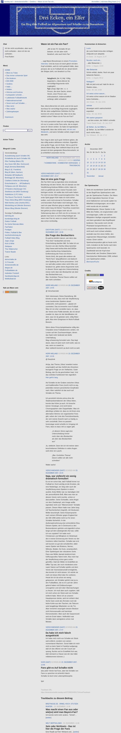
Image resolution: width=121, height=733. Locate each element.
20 (96, 166)
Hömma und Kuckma (14, 92)
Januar (101, 176)
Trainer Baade (10, 252)
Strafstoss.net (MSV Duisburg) (16, 191)
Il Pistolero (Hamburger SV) (15, 189)
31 (88, 173)
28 (99, 169)
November (91, 176)
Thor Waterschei (11, 249)
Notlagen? (90, 82)
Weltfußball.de (10, 279)
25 (91, 169)
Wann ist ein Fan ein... (46, 2)
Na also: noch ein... (93, 60)
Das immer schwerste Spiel (16, 75)
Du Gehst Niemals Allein (14, 224)
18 (91, 166)
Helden (9, 89)
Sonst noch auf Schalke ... (16, 103)
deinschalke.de (10, 259)
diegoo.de (8, 268)
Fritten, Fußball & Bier (13, 232)
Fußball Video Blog (12, 238)
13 (96, 162)
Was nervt (10, 106)
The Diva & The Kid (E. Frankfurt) (18, 197)
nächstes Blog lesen (108, 2)
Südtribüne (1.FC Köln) (14, 194)
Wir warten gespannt (94, 118)
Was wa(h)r (10, 109)
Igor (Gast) (46, 662)
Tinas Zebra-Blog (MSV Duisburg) (18, 200)
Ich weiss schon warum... (96, 94)
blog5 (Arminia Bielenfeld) (15, 167)
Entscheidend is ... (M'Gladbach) (17, 183)
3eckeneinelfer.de (11, 265)
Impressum (9, 117)
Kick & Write (9, 243)
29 (102, 169)
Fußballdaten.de (11, 270)
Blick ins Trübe (12, 73)
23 (105, 166)
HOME (7, 70)
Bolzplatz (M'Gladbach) (14, 175)
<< (118, 2)
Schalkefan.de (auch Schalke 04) (17, 158)
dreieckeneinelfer (21, 2)
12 (94, 162)
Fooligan (8, 230)
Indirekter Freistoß (12, 273)
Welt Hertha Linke (54, 723)
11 (91, 162)
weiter (48, 718)
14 (99, 162)
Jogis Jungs (9, 241)
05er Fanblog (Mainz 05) (14, 161)
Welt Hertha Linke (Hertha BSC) (17, 203)
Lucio (88, 48)
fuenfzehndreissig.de (13, 235)
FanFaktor (9, 227)
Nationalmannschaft (14, 100)
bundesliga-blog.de (12, 219)
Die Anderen (11, 78)
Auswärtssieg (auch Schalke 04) (17, 156)
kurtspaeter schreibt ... (14, 95)
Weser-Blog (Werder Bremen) (16, 208)
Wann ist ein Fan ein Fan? (54, 44)
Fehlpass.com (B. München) (16, 186)
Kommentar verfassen (68, 163)
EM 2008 (9, 81)
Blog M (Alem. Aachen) (14, 172)
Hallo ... (9, 87)
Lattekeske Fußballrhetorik (16, 98)
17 (88, 166)
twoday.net (8, 2)
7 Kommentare (50, 163)
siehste (89, 105)
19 (94, 166)
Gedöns (33, 2)
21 (99, 166)
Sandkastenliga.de (12, 276)
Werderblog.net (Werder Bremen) (18, 205)
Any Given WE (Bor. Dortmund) (17, 164)
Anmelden (96, 2)
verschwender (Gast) (50, 173)
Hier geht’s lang (52, 377)
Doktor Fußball (10, 221)
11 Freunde (9, 262)
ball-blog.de (9, 216)
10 (88, 162)
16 (105, 162)
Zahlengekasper (12, 111)
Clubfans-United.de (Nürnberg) (17, 180)
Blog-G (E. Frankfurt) (13, 169)
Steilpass (8, 246)
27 (96, 169)
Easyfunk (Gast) (53, 230)
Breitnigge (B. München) (14, 178)
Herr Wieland (52, 158)
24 (88, 169)
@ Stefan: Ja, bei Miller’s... (96, 127)
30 (105, 169)
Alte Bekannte (91, 69)
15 (102, 162)
